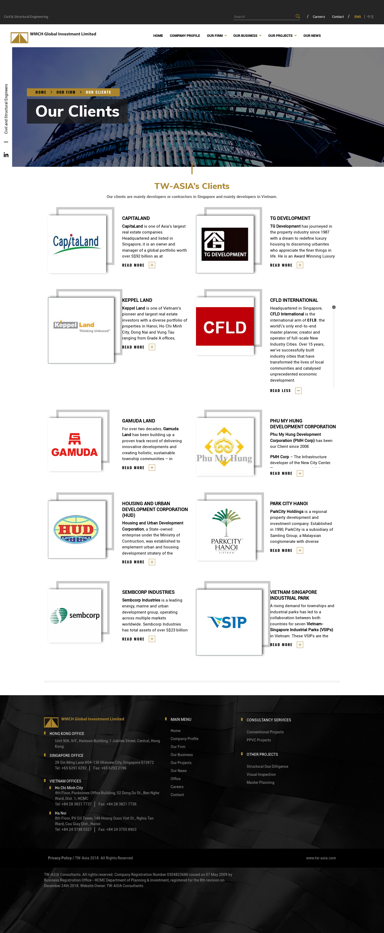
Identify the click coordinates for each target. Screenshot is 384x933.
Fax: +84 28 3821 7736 (117, 804)
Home (40, 92)
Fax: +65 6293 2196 (109, 768)
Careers (319, 17)
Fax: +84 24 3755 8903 (117, 829)
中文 (370, 17)
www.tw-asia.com (321, 858)
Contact (338, 17)
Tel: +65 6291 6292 (71, 768)
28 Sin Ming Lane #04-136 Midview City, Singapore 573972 (104, 762)
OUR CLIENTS (98, 92)
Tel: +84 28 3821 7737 (73, 804)
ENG (357, 17)
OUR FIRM (66, 92)
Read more (133, 265)
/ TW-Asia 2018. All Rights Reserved (103, 858)
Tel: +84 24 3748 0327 (73, 829)
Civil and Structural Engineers (6, 109)
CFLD (312, 320)
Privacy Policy (60, 858)
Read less (280, 390)
